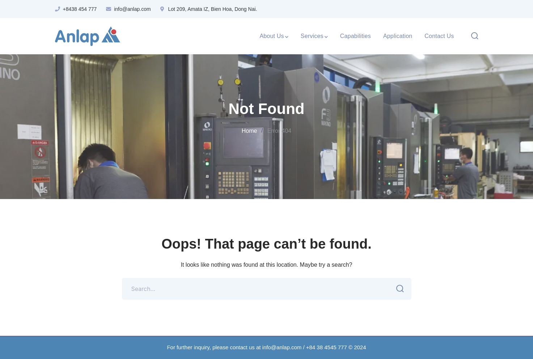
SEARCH (398, 289)
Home (249, 131)
